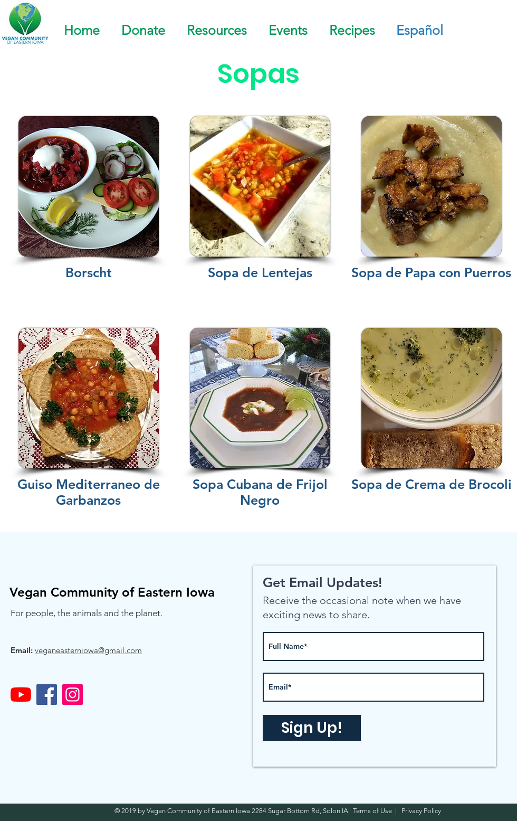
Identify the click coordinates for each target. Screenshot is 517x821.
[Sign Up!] (312, 728)
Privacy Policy (420, 811)
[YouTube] (21, 694)
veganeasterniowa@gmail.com (88, 650)
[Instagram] (72, 694)
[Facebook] (46, 694)
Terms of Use (374, 811)
